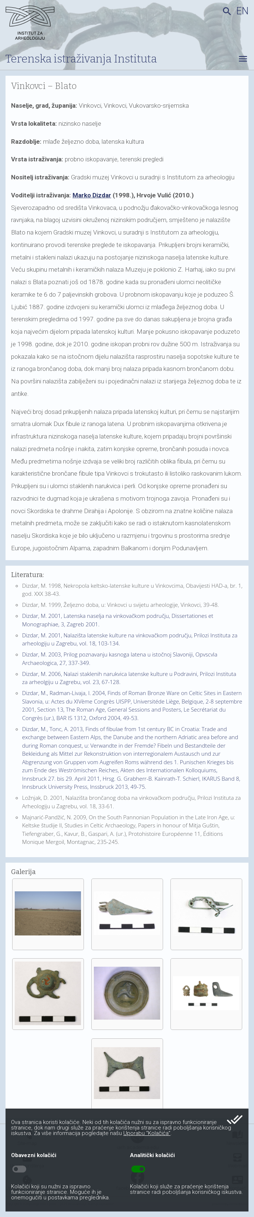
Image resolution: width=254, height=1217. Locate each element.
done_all (234, 1119)
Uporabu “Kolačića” (146, 1133)
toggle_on (138, 1169)
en (242, 11)
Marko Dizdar (92, 195)
